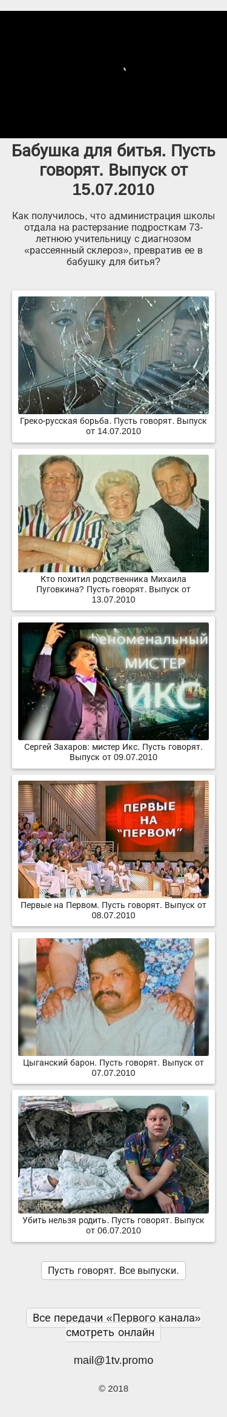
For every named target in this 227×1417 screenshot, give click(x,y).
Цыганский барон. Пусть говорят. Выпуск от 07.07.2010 (113, 1063)
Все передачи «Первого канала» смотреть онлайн (116, 1325)
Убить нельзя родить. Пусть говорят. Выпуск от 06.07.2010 (113, 1220)
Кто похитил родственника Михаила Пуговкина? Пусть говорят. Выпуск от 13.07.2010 (113, 584)
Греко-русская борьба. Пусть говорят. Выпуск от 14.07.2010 (113, 421)
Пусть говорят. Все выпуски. (113, 1270)
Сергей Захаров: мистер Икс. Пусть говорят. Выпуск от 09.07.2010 (113, 747)
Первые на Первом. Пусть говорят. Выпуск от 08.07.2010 (113, 905)
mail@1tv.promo (114, 1360)
